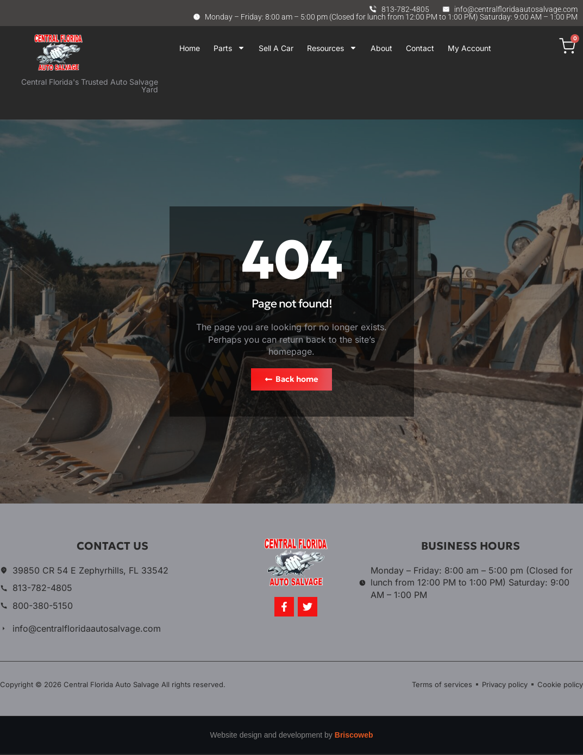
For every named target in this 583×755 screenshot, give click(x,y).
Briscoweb (354, 736)
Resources (332, 48)
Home (189, 48)
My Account (469, 48)
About (381, 48)
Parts (229, 48)
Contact (420, 48)
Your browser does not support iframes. (375, 93)
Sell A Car (276, 48)
